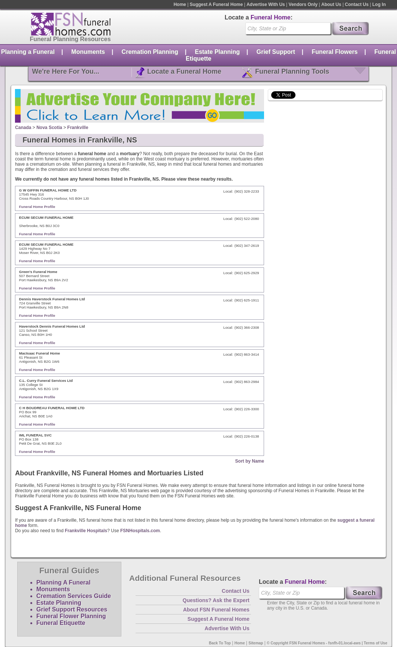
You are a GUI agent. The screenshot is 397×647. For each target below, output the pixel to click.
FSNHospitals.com (140, 530)
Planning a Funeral (28, 52)
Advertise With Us (265, 4)
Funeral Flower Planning (71, 616)
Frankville (77, 127)
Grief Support (276, 52)
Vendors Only (303, 4)
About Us (331, 4)
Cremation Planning (150, 52)
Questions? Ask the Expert (216, 600)
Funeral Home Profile (37, 207)
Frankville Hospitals (86, 530)
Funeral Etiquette (60, 623)
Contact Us (357, 4)
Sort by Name (249, 461)
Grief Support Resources (71, 609)
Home (179, 4)
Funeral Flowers (335, 52)
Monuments (88, 52)
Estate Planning (217, 52)
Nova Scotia (49, 127)
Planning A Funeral (63, 582)
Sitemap (256, 643)
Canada (23, 127)
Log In (379, 4)
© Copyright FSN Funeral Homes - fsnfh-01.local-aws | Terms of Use (327, 643)
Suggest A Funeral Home (216, 4)
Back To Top (220, 643)
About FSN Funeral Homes (216, 610)
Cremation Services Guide (73, 596)
